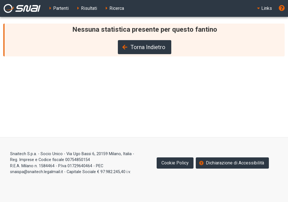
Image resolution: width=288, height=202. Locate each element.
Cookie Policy (175, 163)
